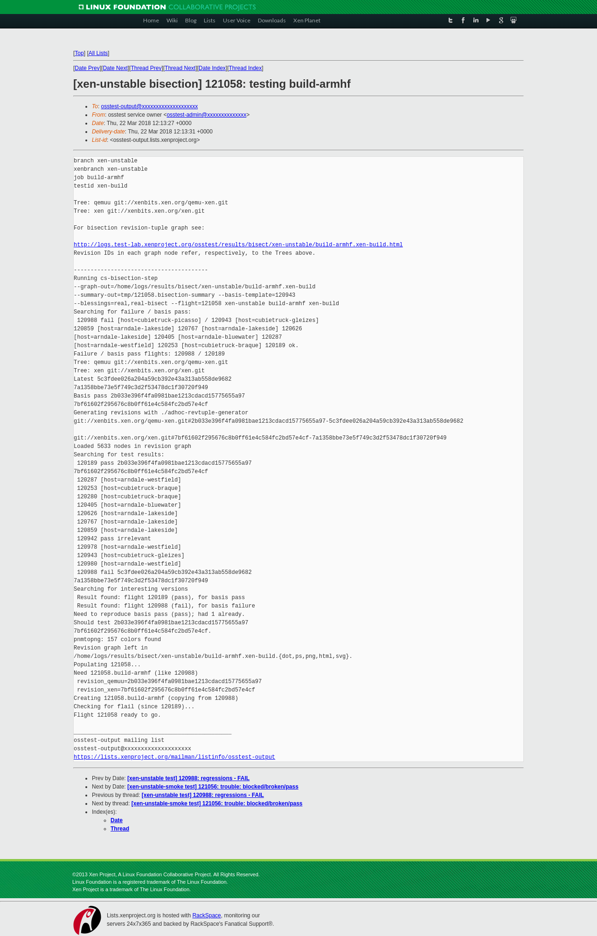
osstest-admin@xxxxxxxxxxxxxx (206, 115)
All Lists (98, 53)
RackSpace (206, 915)
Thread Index (245, 68)
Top (79, 53)
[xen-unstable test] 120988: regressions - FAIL (188, 778)
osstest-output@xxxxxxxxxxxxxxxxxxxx (149, 106)
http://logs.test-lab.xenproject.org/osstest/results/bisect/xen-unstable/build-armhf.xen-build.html (238, 245)
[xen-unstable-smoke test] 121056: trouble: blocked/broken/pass (212, 786)
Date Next (115, 68)
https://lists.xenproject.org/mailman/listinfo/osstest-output (174, 757)
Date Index (212, 68)
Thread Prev (146, 68)
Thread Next (180, 68)
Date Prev (87, 68)
